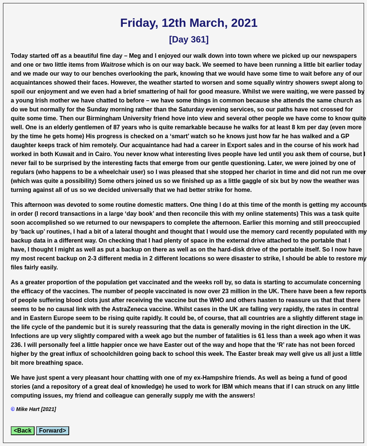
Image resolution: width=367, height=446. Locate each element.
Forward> (52, 430)
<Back (23, 430)
